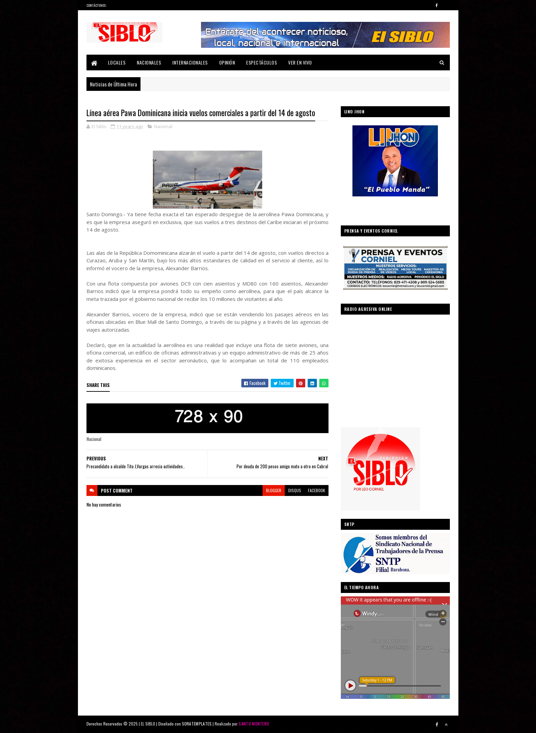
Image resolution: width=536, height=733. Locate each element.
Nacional (163, 126)
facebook (316, 490)
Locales (117, 62)
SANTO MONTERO (254, 724)
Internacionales (190, 62)
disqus (294, 490)
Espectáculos (261, 62)
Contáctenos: (96, 5)
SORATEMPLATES (197, 724)
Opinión (227, 62)
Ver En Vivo (300, 62)
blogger (273, 490)
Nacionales (149, 62)
